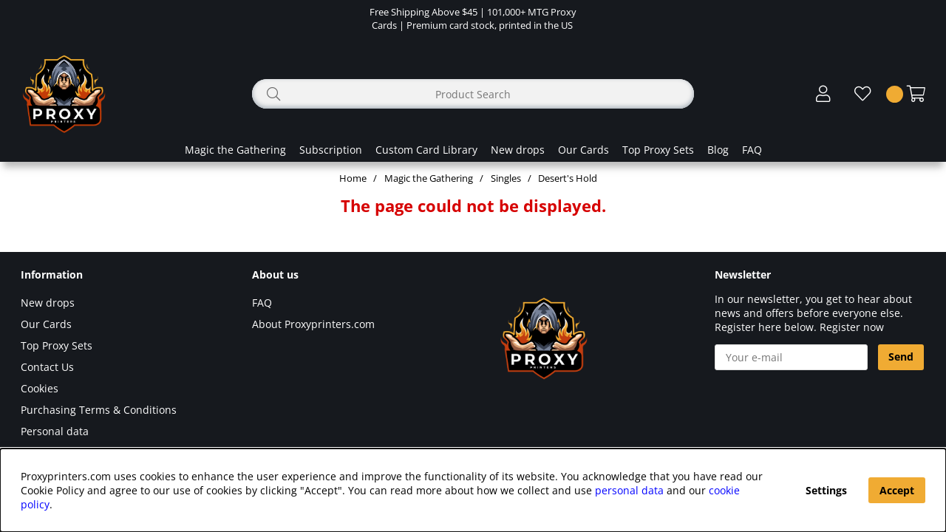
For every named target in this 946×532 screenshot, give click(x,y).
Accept (896, 490)
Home (353, 178)
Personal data (55, 431)
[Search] (473, 94)
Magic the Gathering (235, 150)
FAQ (752, 150)
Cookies (39, 388)
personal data (629, 490)
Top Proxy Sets (658, 150)
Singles (506, 178)
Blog (718, 150)
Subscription (330, 150)
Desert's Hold (567, 178)
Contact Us (47, 367)
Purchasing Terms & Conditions (99, 410)
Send (900, 356)
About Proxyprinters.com (313, 324)
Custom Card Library (426, 150)
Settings (826, 490)
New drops (518, 150)
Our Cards (583, 150)
